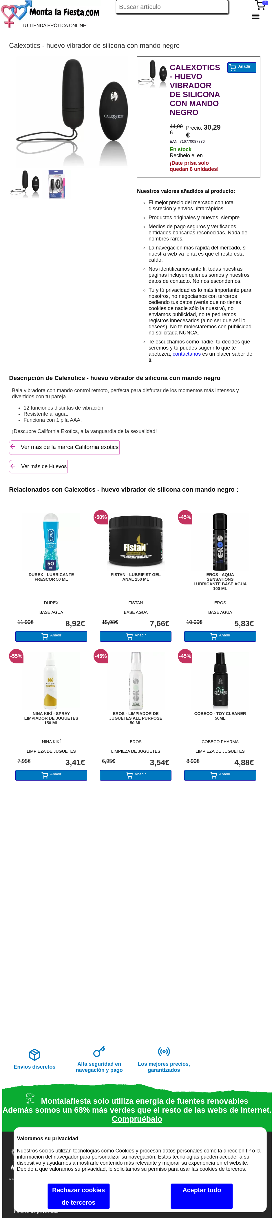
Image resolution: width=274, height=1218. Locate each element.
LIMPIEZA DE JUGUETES (51, 751)
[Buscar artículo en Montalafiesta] (172, 7)
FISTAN (136, 602)
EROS (220, 602)
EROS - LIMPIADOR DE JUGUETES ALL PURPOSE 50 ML (135, 718)
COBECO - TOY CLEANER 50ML (220, 716)
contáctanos (187, 354)
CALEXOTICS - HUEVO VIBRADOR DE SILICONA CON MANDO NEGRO (195, 90)
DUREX (51, 602)
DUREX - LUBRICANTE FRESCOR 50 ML (51, 577)
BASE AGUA (51, 612)
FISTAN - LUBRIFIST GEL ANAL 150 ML (135, 577)
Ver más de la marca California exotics (63, 446)
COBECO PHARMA (220, 741)
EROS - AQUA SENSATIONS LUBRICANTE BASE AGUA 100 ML (219, 581)
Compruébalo (137, 1119)
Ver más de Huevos (38, 466)
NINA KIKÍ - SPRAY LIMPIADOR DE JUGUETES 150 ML (51, 718)
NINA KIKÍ (51, 741)
